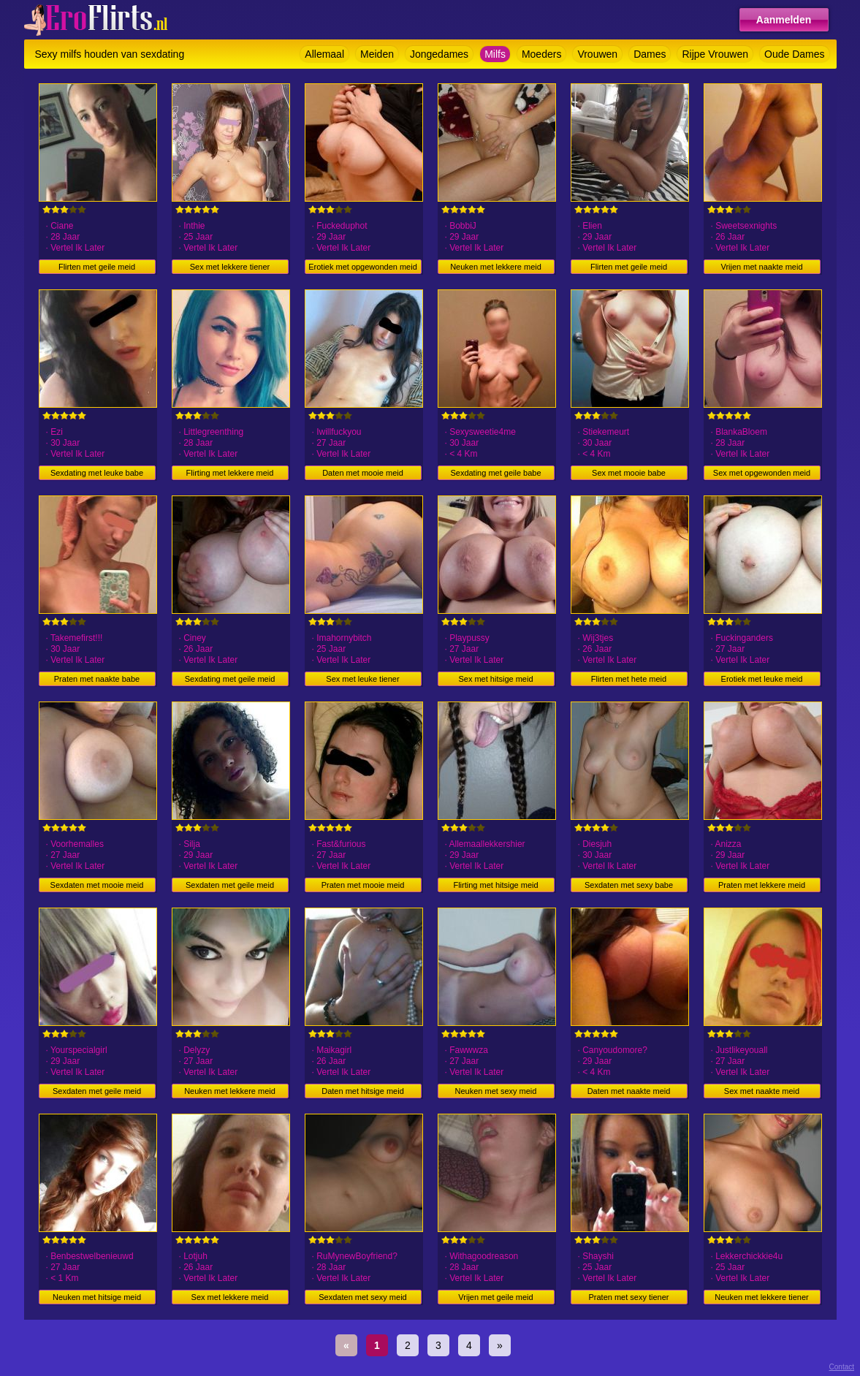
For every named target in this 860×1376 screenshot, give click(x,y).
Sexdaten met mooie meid (97, 885)
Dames (649, 54)
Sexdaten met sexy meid (362, 1297)
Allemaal (324, 54)
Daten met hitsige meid (362, 1091)
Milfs (495, 54)
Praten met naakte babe (97, 678)
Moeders (541, 54)
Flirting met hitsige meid (495, 885)
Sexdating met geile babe (495, 472)
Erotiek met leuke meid (762, 678)
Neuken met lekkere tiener (761, 1297)
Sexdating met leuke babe (96, 472)
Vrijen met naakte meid (761, 266)
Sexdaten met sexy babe (629, 885)
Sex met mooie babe (629, 472)
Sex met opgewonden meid (761, 472)
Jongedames (439, 54)
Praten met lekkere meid (761, 885)
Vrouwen (597, 54)
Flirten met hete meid (628, 678)
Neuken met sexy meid (496, 1091)
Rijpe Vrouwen (715, 54)
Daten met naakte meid (629, 1091)
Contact (841, 1367)
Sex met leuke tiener (362, 678)
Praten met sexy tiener (628, 1297)
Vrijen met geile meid (495, 1297)
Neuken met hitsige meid (97, 1297)
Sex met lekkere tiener (230, 266)
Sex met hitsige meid (495, 678)
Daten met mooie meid (362, 472)
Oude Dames (794, 54)
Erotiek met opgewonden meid (362, 266)
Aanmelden (783, 20)
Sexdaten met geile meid (230, 885)
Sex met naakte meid (761, 1091)
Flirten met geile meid (96, 266)
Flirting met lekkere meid (230, 472)
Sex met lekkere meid (230, 1297)
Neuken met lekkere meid (495, 266)
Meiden (377, 54)
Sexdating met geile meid (230, 678)
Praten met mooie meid (363, 885)
